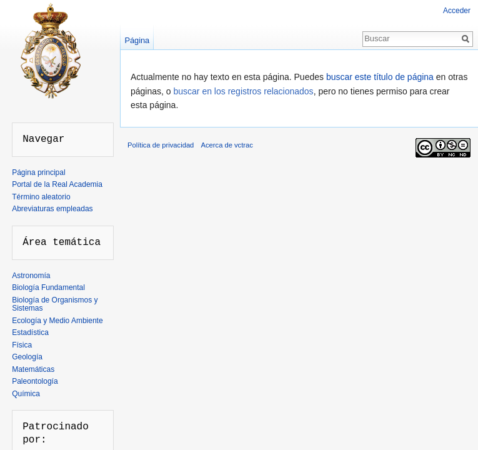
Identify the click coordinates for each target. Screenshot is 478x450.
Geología (27, 356)
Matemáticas (33, 369)
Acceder (457, 10)
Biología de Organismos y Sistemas (54, 304)
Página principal (38, 172)
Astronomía (31, 275)
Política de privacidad (160, 145)
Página (136, 40)
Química (26, 393)
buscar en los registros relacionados (244, 91)
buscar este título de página (380, 77)
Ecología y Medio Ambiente (57, 320)
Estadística (30, 332)
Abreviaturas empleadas (52, 208)
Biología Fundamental (48, 287)
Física (22, 345)
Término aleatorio (41, 196)
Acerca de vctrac (227, 145)
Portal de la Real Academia (57, 184)
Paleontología (34, 381)
